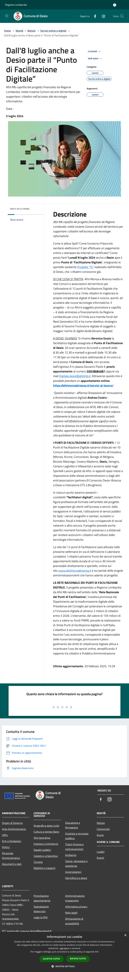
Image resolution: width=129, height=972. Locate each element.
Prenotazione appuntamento (42, 898)
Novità (19, 31)
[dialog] (64, 952)
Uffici (5, 835)
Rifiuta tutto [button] (78, 958)
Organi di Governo (12, 823)
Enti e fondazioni (11, 841)
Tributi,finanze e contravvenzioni (74, 846)
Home (7, 31)
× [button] (125, 935)
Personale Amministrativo (11, 855)
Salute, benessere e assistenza (76, 863)
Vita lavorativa (42, 838)
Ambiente (70, 855)
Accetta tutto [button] (51, 958)
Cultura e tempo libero (46, 832)
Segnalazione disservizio (41, 909)
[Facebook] (93, 16)
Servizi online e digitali (53, 31)
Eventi (100, 858)
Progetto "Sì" (85, 267)
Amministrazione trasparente (75, 898)
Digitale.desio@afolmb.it (75, 376)
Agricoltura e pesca (76, 878)
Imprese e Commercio (46, 844)
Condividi (95, 51)
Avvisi (100, 835)
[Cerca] (122, 16)
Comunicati (103, 829)
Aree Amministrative (14, 829)
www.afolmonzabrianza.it (74, 570)
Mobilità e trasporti (44, 868)
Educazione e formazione (72, 825)
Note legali (71, 913)
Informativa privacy (76, 907)
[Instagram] (102, 16)
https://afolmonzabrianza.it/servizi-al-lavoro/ (83, 385)
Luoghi (100, 852)
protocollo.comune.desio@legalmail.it (29, 931)
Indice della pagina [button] (19, 208)
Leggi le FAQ (41, 917)
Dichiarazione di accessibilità (74, 921)
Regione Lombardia (16, 5)
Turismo (38, 862)
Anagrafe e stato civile (46, 826)
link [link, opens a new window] (97, 951)
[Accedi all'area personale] (114, 5)
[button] (64, 966)
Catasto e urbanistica (46, 856)
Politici (6, 847)
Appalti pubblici (42, 850)
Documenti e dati (12, 864)
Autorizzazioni (73, 872)
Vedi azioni (95, 59)
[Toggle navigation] (7, 16)
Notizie (31, 31)
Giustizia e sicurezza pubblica (76, 835)
